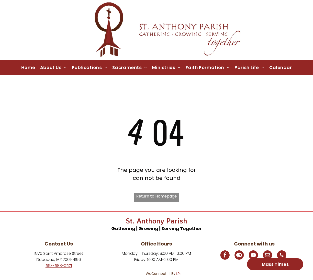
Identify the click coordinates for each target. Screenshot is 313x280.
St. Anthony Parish (156, 220)
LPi (178, 273)
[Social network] (239, 255)
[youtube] (253, 255)
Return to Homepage (156, 196)
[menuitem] (28, 67)
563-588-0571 (58, 265)
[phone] (281, 255)
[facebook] (225, 255)
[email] (267, 255)
